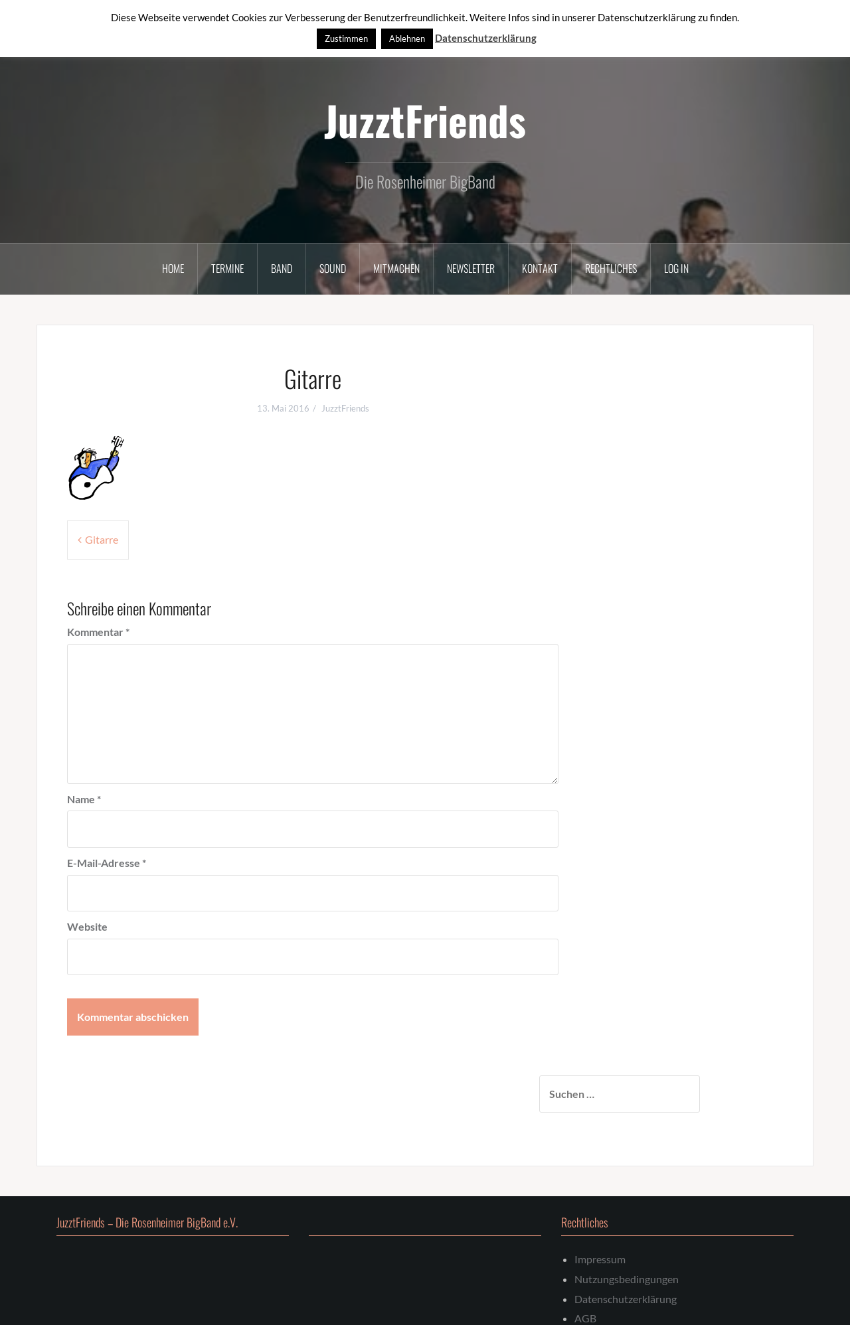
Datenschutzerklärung (625, 1238)
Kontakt (540, 268)
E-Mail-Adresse (106, 862)
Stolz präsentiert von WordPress (120, 1306)
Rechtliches (611, 268)
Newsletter (471, 268)
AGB (585, 1258)
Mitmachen (396, 268)
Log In (676, 268)
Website (87, 926)
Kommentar (98, 631)
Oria (248, 1306)
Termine (227, 268)
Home (173, 268)
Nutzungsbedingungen (626, 1218)
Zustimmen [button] (346, 38)
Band (281, 268)
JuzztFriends (425, 120)
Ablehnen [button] (407, 38)
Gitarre (101, 539)
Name (84, 799)
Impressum (600, 1199)
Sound (332, 268)
